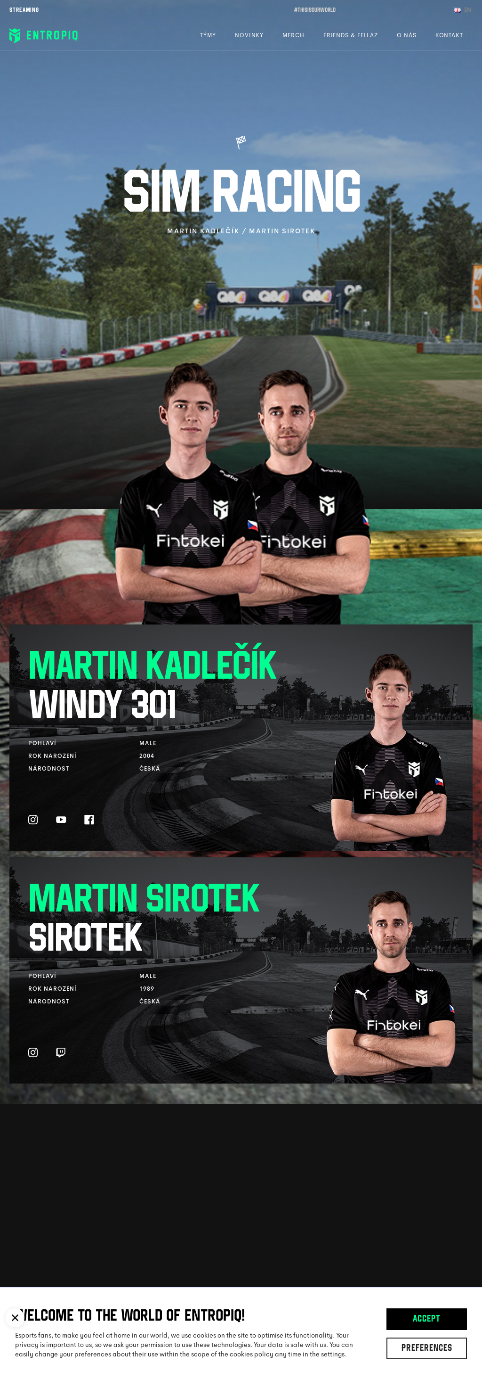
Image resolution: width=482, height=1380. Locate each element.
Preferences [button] (427, 1349)
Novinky (249, 35)
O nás (407, 35)
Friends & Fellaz (350, 35)
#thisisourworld (315, 10)
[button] (15, 1317)
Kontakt (449, 35)
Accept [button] (427, 1319)
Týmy (208, 35)
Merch (293, 35)
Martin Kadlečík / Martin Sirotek (241, 231)
